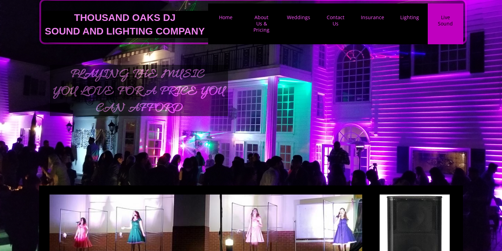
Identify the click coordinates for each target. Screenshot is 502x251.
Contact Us (335, 20)
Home (226, 17)
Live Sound (445, 20)
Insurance (372, 17)
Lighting (409, 17)
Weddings (298, 17)
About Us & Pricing (261, 23)
